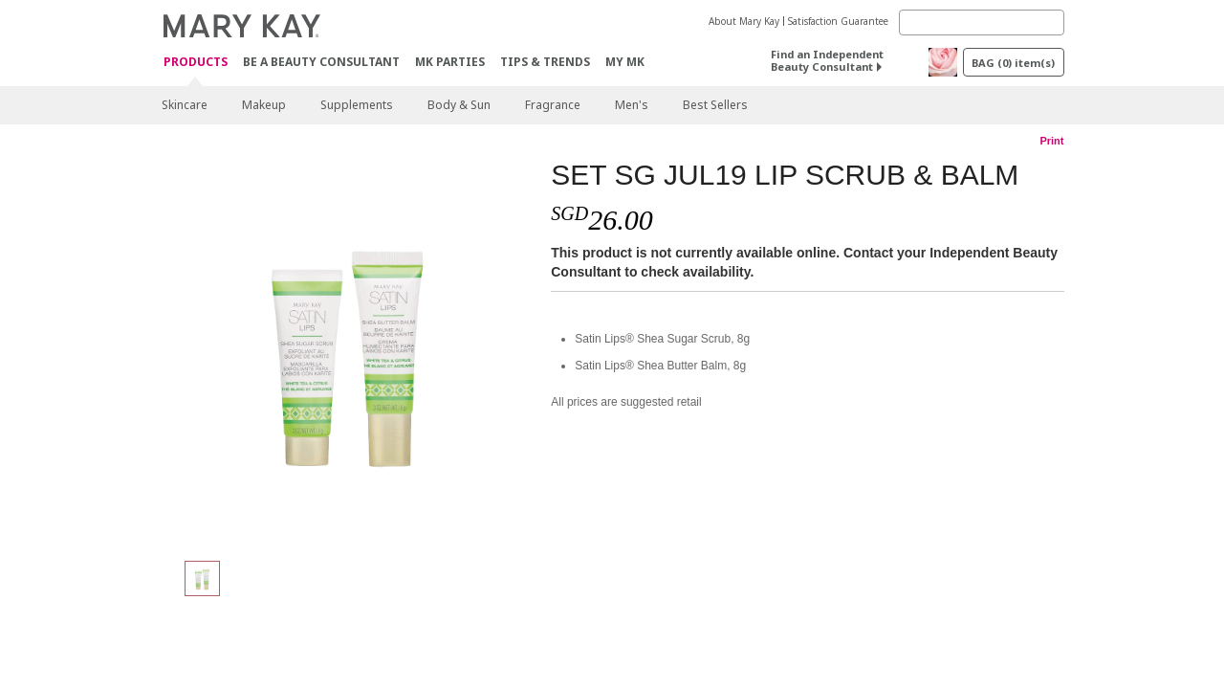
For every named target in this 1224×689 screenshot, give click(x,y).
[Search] (981, 22)
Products (196, 63)
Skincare (185, 105)
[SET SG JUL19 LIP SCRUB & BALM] (349, 350)
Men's (631, 105)
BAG (1013, 63)
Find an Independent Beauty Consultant (827, 60)
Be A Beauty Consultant (321, 62)
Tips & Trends (545, 62)
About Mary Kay (744, 21)
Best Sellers (715, 105)
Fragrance (552, 105)
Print (1051, 140)
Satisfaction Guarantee (838, 21)
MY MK (625, 62)
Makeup (264, 105)
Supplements (356, 105)
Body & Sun (459, 105)
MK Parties (450, 62)
